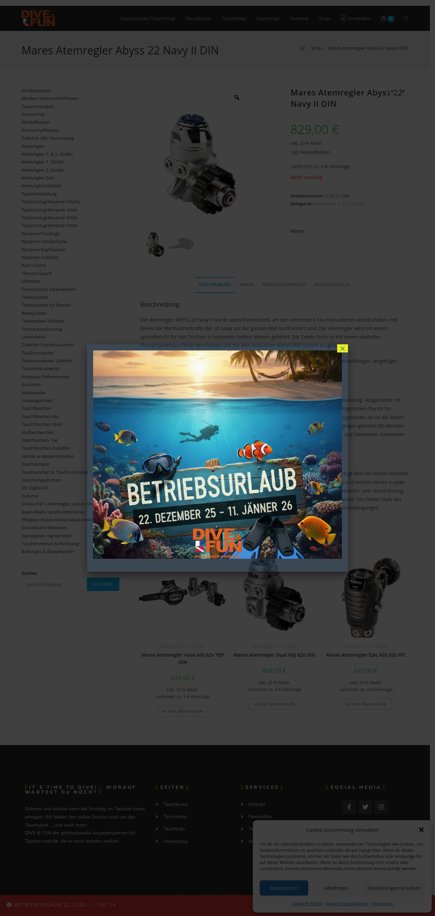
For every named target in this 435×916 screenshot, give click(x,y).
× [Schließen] (343, 348)
